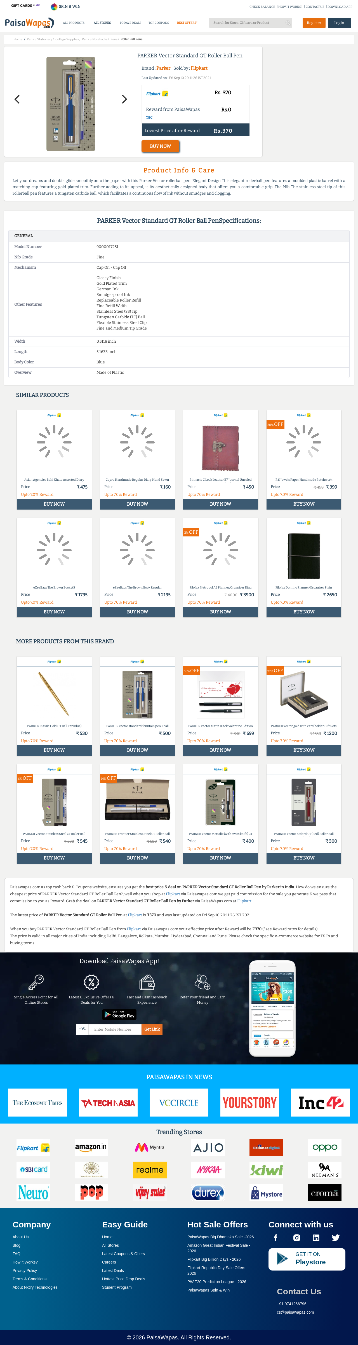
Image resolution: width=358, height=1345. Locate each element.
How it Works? (25, 1262)
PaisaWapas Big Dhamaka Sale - (220, 1237)
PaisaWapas (162, 1337)
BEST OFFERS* (187, 23)
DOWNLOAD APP (340, 7)
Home (107, 1237)
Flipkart (199, 68)
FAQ (16, 1253)
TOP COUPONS (159, 23)
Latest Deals (113, 1270)
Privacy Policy (25, 1270)
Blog (16, 1245)
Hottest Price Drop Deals (123, 1279)
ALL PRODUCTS (73, 23)
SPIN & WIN (65, 6)
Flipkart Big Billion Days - (214, 1259)
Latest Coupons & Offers (123, 1253)
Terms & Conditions (29, 1279)
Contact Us (299, 1291)
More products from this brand (65, 641)
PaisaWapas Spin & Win (208, 1290)
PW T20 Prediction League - (216, 1281)
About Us (21, 1237)
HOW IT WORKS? (290, 7)
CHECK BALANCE (262, 7)
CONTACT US (315, 7)
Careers (109, 1262)
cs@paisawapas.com (295, 1312)
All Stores (110, 1245)
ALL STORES (102, 23)
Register (314, 22)
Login (339, 22)
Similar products (42, 395)
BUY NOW (160, 146)
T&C (149, 118)
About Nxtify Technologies (35, 1287)
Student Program (117, 1287)
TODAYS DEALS (130, 23)
